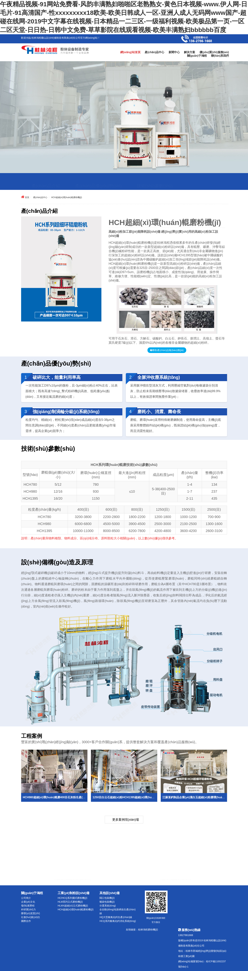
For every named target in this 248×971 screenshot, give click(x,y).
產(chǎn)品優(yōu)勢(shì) (98, 177)
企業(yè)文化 (28, 901)
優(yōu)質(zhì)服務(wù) (214, 52)
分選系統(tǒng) (107, 905)
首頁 (27, 197)
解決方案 (189, 52)
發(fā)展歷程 (28, 905)
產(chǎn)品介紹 (46, 177)
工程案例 (103, 185)
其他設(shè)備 (109, 893)
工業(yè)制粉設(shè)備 (73, 893)
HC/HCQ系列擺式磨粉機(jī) (72, 898)
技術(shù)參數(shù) (155, 177)
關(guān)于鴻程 (197, 55)
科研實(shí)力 (28, 909)
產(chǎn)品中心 (154, 52)
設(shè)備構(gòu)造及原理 (56, 185)
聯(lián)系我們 (220, 55)
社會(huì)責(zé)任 (30, 917)
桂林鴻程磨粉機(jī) (148, 929)
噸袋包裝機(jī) (106, 901)
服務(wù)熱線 (189, 930)
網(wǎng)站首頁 (130, 52)
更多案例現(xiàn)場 (125, 819)
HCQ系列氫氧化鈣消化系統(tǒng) (117, 921)
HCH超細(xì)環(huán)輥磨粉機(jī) (66, 197)
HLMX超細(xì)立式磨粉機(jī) (73, 905)
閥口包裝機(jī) (106, 898)
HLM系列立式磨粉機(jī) (70, 901)
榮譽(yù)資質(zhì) (30, 913)
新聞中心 (174, 52)
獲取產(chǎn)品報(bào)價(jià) (168, 350)
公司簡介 (26, 898)
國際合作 (26, 921)
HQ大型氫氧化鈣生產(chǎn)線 (115, 917)
